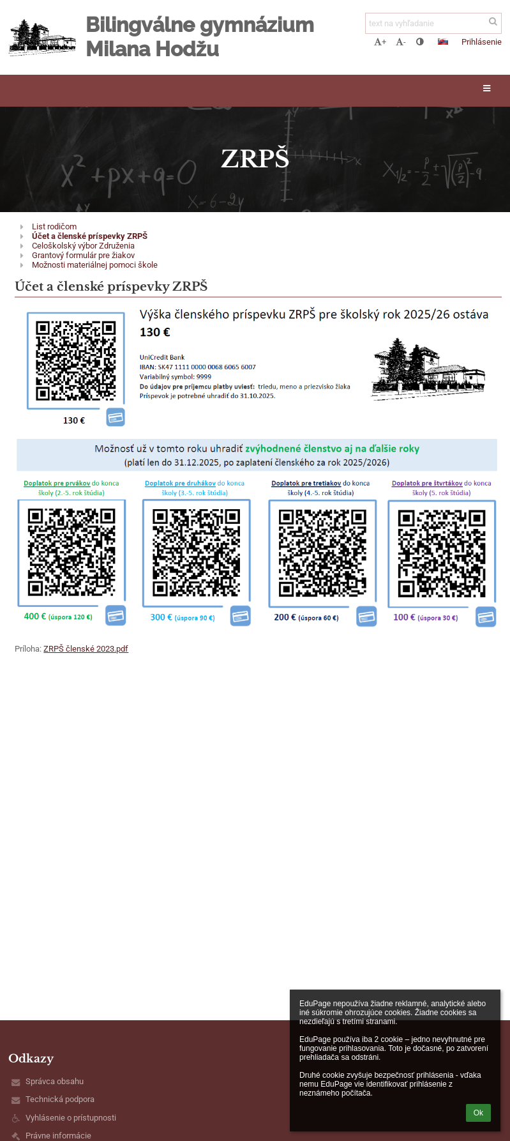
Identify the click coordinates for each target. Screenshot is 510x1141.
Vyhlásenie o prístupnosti (71, 1117)
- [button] (401, 42)
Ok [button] (478, 1112)
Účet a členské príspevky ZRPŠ (89, 236)
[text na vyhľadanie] (433, 23)
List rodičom (54, 226)
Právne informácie (58, 1135)
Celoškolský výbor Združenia (83, 245)
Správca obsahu (55, 1081)
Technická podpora (60, 1099)
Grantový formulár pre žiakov (83, 255)
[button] (443, 41)
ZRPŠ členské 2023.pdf (85, 649)
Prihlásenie (481, 42)
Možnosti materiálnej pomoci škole (95, 265)
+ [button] (380, 42)
